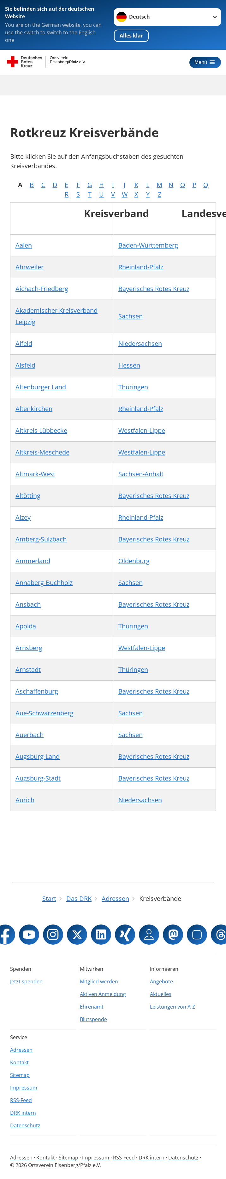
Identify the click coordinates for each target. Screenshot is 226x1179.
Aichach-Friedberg (41, 288)
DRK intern (23, 1112)
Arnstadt (28, 669)
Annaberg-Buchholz (44, 582)
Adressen (21, 1049)
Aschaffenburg (36, 691)
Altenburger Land (40, 387)
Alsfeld (25, 365)
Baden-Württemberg (148, 245)
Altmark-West (35, 474)
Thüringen (133, 387)
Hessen (129, 365)
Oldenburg (134, 561)
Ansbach (28, 604)
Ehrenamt (92, 1006)
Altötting (27, 495)
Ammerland (32, 561)
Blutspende (93, 1019)
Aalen (23, 245)
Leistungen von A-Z (172, 1006)
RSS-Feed (21, 1100)
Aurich (24, 800)
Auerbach (29, 734)
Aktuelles (160, 994)
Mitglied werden (99, 981)
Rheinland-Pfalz (140, 267)
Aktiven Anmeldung (103, 994)
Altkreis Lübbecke (41, 430)
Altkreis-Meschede (42, 452)
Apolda (25, 626)
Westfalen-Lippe (141, 430)
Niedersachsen (140, 343)
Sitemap (20, 1075)
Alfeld (23, 343)
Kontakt (19, 1062)
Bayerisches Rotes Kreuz (153, 288)
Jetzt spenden (26, 981)
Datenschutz (25, 1125)
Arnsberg (28, 648)
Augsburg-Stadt (38, 778)
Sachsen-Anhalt (141, 474)
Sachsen (130, 316)
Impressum (23, 1087)
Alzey (23, 517)
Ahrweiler (29, 267)
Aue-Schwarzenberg (44, 713)
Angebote (161, 981)
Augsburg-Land (37, 756)
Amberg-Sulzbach (41, 539)
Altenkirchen (33, 408)
